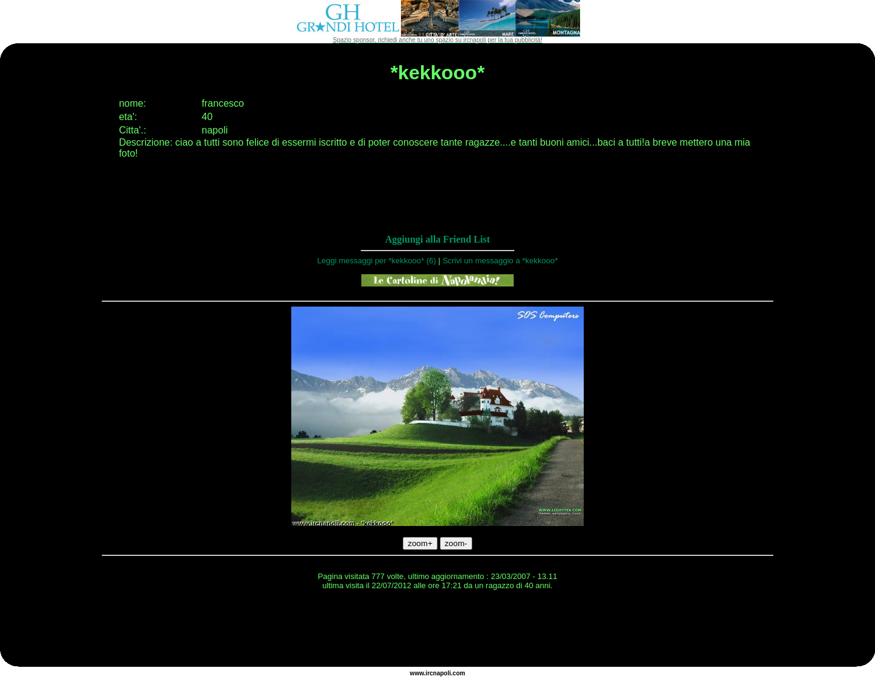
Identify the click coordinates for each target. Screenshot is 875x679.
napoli (442, 673)
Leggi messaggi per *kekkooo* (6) (376, 260)
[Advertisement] (437, 630)
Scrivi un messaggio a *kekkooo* (500, 260)
